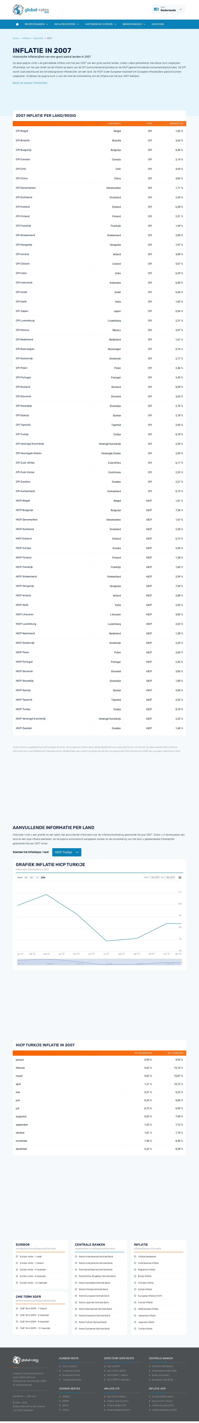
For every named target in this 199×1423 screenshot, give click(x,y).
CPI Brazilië (23, 140)
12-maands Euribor (70, 1379)
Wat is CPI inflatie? (115, 1396)
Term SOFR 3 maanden (117, 1379)
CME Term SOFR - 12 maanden (33, 1328)
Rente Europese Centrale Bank (92, 1296)
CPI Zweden (23, 481)
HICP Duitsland (25, 529)
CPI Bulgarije (23, 149)
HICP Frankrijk (24, 567)
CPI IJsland (23, 263)
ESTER (64, 1401)
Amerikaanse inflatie (146, 1263)
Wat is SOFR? (112, 1366)
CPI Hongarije (24, 244)
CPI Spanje (22, 415)
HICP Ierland (23, 595)
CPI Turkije (22, 434)
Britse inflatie (142, 1276)
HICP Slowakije (25, 680)
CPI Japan (22, 311)
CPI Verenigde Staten (29, 453)
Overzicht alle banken (161, 1366)
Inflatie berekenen (145, 1256)
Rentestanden (36, 24)
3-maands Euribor (69, 1375)
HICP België (23, 500)
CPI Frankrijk (23, 225)
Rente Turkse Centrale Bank (91, 1322)
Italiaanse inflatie (144, 1315)
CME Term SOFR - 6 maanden (32, 1321)
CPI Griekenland (25, 235)
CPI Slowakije (24, 405)
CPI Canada (23, 159)
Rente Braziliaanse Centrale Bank (94, 1269)
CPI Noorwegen (25, 348)
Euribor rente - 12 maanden (31, 1283)
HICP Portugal (24, 661)
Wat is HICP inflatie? (160, 1401)
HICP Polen (22, 652)
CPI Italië (21, 301)
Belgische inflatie (144, 1269)
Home (16, 38)
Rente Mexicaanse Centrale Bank (93, 1309)
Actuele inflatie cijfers (161, 1396)
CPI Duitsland (24, 197)
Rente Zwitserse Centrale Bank (92, 1328)
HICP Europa (23, 548)
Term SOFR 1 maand (115, 1375)
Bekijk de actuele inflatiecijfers (30, 82)
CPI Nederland (24, 339)
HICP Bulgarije (24, 510)
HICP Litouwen (25, 614)
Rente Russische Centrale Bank (92, 1315)
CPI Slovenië (23, 396)
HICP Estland (24, 538)
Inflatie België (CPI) (115, 1405)
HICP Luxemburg (26, 623)
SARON (64, 1396)
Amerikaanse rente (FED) (163, 1371)
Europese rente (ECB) (161, 1379)
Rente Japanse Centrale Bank (92, 1302)
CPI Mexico (22, 330)
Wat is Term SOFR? (115, 1371)
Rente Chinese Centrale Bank (91, 1289)
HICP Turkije (23, 709)
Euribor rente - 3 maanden (31, 1269)
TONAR (64, 1410)
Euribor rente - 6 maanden (31, 1276)
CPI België (22, 130)
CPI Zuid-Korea (25, 472)
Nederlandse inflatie (146, 1309)
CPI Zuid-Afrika (25, 462)
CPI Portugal (23, 377)
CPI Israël (21, 292)
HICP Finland (23, 557)
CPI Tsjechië (23, 424)
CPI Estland (23, 206)
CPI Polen (21, 367)
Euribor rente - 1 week (29, 1256)
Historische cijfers (100, 24)
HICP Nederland (25, 633)
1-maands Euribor (69, 1371)
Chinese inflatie (144, 1283)
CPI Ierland (22, 254)
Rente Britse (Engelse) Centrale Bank (95, 1276)
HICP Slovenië (24, 671)
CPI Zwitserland (25, 491)
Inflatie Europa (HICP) (161, 1405)
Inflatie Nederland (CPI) (117, 1410)
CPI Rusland (23, 386)
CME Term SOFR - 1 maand (31, 1308)
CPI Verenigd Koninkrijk (30, 443)
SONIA (64, 1405)
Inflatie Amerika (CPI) (116, 1401)
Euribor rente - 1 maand (30, 1263)
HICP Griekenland (26, 576)
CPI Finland (23, 216)
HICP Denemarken (27, 519)
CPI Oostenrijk (24, 358)
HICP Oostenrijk (25, 642)
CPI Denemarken (26, 187)
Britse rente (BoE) (159, 1375)
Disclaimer (18, 1396)
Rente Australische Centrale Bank (94, 1263)
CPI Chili (21, 168)
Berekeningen (134, 24)
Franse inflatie (143, 1302)
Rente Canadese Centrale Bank (92, 1283)
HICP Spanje (23, 690)
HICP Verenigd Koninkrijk (31, 718)
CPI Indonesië (24, 282)
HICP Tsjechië (24, 699)
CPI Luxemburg (25, 320)
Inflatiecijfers (66, 24)
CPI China (22, 178)
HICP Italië (22, 604)
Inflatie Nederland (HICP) (163, 1410)
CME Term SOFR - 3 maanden (32, 1315)
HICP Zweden (24, 728)
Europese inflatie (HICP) (148, 1296)
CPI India (21, 273)
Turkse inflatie (143, 1328)
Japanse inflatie (144, 1322)
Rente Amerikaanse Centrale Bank (94, 1256)
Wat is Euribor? (68, 1366)
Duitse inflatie (143, 1289)
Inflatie (26, 38)
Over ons (158, 24)
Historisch (38, 38)
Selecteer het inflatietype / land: (31, 852)
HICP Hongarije (25, 585)
